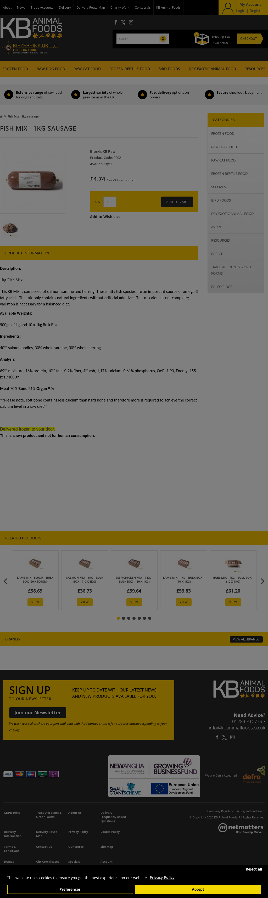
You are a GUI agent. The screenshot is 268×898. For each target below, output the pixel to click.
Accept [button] (198, 889)
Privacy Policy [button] (162, 877)
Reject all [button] (254, 869)
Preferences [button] (70, 889)
